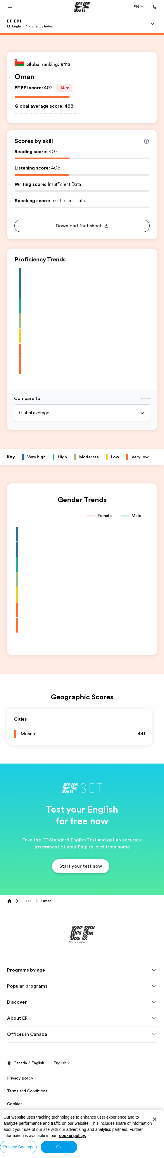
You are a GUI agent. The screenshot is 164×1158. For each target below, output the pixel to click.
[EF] (82, 7)
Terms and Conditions (27, 1091)
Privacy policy (20, 1078)
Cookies (15, 1103)
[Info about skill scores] (146, 141)
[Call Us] (154, 7)
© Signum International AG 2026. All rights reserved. (55, 1133)
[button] (10, 7)
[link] (30, 24)
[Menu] (152, 23)
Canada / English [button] (25, 1063)
